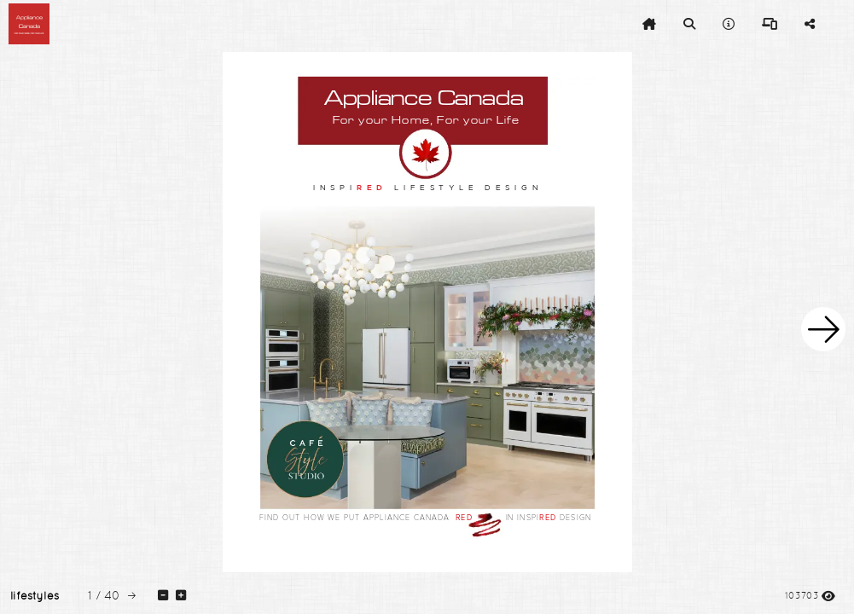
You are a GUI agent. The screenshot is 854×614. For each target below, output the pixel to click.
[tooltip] (649, 24)
